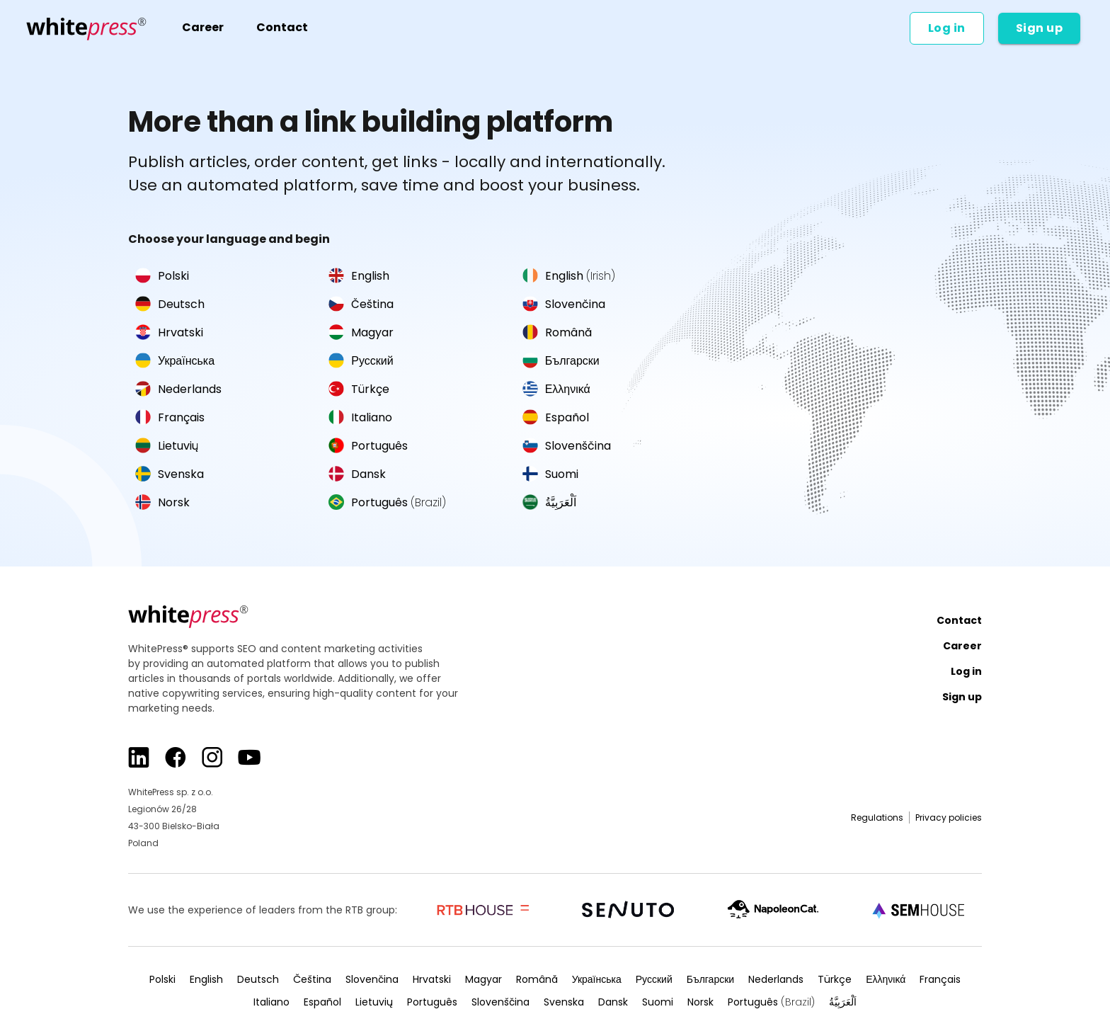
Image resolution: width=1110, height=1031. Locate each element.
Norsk (162, 502)
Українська (174, 361)
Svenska (169, 474)
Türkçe (358, 389)
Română (557, 332)
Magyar (361, 332)
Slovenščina (566, 446)
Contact (282, 27)
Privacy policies (948, 817)
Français (170, 417)
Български (561, 361)
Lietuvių (166, 446)
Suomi (550, 474)
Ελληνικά (556, 389)
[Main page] (87, 28)
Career (203, 27)
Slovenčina (563, 304)
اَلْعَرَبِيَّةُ (549, 502)
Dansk (357, 474)
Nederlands (178, 389)
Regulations (877, 817)
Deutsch (170, 304)
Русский (360, 361)
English (358, 276)
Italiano (360, 417)
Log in (947, 28)
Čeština (361, 304)
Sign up (1039, 28)
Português (368, 446)
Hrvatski (169, 332)
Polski (162, 276)
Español (555, 417)
